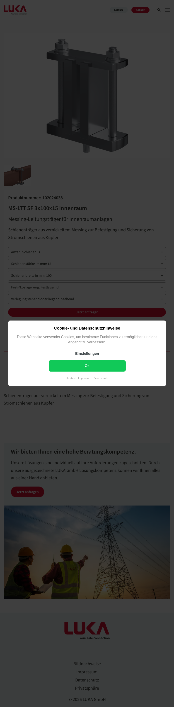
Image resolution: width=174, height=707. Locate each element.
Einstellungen (87, 354)
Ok (87, 366)
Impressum (84, 378)
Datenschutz (101, 378)
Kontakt (71, 378)
